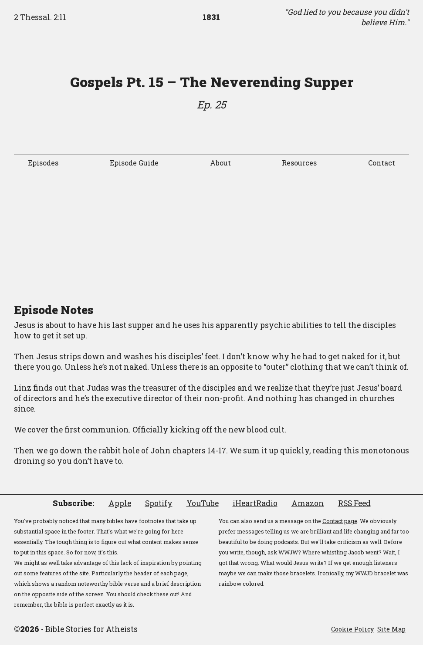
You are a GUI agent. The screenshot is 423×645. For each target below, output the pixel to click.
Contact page (339, 520)
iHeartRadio (255, 503)
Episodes (43, 162)
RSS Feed (354, 503)
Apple (119, 503)
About (220, 162)
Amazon (307, 503)
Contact (381, 162)
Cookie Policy (352, 629)
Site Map (391, 629)
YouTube (202, 503)
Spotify (159, 503)
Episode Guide (134, 162)
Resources (299, 162)
